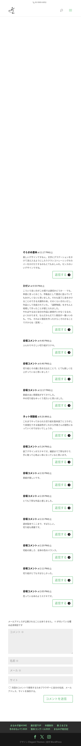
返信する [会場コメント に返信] (61, 352)
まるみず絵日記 (61, 728)
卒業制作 (49, 725)
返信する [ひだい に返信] (61, 329)
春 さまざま (62, 725)
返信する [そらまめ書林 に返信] (61, 274)
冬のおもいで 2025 (18, 728)
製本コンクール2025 (40, 728)
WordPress (56, 741)
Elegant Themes (36, 741)
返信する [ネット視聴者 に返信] (61, 435)
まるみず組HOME (18, 725)
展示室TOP (36, 725)
